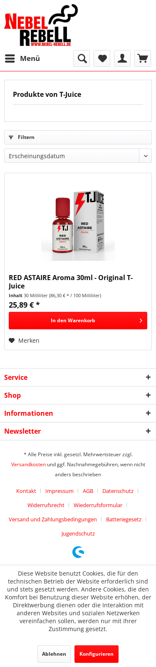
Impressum (59, 491)
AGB (88, 491)
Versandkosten (28, 464)
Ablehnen (54, 653)
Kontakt (26, 491)
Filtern (22, 137)
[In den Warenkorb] (78, 320)
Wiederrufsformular (98, 505)
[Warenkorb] (142, 58)
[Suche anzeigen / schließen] (81, 58)
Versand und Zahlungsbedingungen (53, 519)
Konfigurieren (96, 653)
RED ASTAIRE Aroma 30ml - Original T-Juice (71, 281)
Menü (22, 57)
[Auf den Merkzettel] (24, 341)
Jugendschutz (78, 533)
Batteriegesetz (123, 519)
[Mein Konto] (122, 58)
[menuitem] (22, 58)
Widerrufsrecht (45, 505)
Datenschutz (118, 491)
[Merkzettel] (102, 58)
